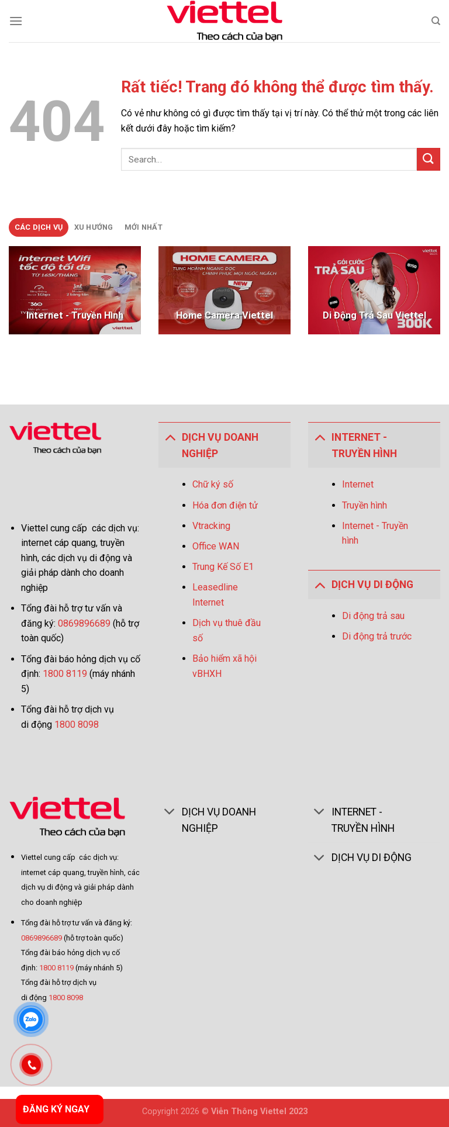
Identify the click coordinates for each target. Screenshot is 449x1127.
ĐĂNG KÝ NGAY (56, 1109)
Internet (358, 484)
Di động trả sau (373, 615)
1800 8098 (76, 724)
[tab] (38, 227)
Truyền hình (364, 505)
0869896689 (85, 623)
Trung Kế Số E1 (223, 566)
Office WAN (215, 546)
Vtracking (211, 525)
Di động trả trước (377, 636)
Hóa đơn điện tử (225, 505)
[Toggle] (169, 437)
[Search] (435, 21)
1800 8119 (65, 673)
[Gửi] (428, 159)
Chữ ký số (212, 484)
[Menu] (16, 20)
